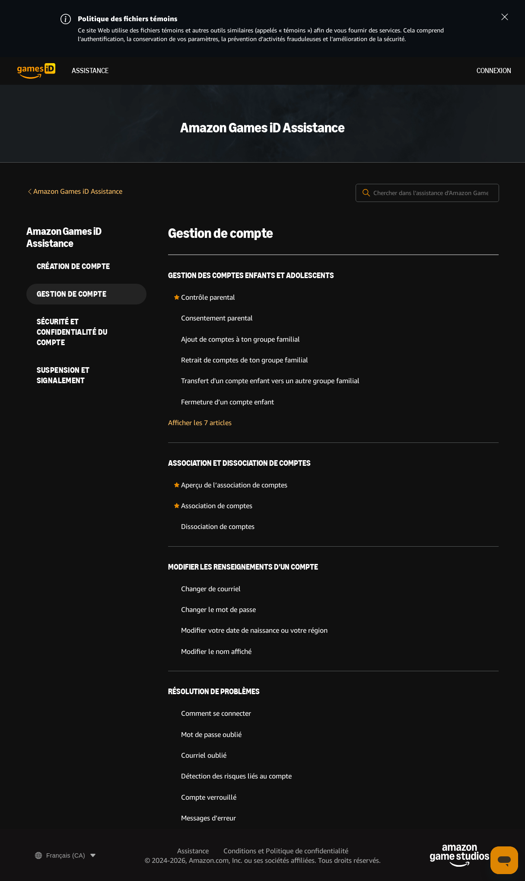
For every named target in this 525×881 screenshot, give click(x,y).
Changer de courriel (211, 588)
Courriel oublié (203, 755)
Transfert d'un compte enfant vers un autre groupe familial (270, 380)
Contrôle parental (208, 297)
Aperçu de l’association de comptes (234, 485)
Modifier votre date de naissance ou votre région (254, 630)
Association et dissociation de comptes (239, 463)
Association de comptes (216, 505)
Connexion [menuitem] (494, 71)
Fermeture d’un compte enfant (227, 402)
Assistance (90, 71)
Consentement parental (217, 318)
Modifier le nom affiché (216, 651)
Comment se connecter (216, 713)
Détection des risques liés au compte (236, 776)
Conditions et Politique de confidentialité (285, 850)
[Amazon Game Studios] (459, 856)
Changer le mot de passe (218, 609)
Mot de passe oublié (211, 734)
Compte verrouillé (208, 797)
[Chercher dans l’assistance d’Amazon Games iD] (427, 193)
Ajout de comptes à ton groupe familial (240, 339)
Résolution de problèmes (214, 691)
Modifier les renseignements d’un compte (243, 567)
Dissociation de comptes (218, 526)
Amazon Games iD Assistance (74, 191)
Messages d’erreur (208, 818)
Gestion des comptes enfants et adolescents (251, 275)
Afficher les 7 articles (200, 422)
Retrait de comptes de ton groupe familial (244, 360)
